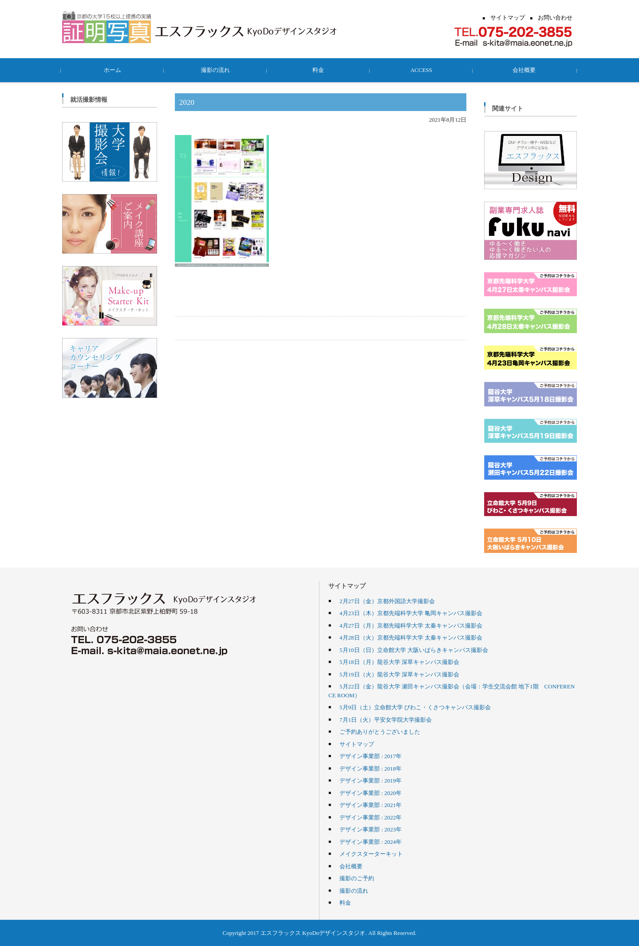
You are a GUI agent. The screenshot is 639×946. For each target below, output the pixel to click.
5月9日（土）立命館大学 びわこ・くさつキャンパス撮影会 (415, 707)
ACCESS (422, 69)
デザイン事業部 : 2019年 (370, 780)
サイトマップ (356, 744)
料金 (319, 69)
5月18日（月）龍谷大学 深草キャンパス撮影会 (399, 661)
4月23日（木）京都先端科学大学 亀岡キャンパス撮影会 (410, 613)
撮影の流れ (216, 69)
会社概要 (525, 69)
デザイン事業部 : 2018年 (370, 768)
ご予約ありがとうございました (379, 731)
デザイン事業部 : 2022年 (370, 817)
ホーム (113, 69)
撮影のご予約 (356, 878)
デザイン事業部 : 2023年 (370, 829)
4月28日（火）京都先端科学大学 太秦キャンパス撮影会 (410, 637)
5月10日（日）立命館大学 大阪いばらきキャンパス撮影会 (413, 649)
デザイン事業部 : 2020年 (370, 792)
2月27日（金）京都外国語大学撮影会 (387, 601)
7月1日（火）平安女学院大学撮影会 (385, 719)
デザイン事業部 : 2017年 (370, 756)
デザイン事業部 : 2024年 (370, 841)
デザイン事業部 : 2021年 (370, 804)
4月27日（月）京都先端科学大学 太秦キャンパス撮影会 (410, 625)
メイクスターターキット (371, 853)
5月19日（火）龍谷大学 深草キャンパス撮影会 (399, 674)
